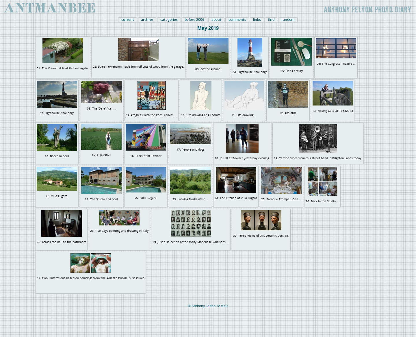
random (287, 19)
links (257, 19)
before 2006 (194, 19)
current (127, 19)
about (216, 19)
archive (147, 19)
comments (237, 19)
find (271, 19)
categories (169, 19)
